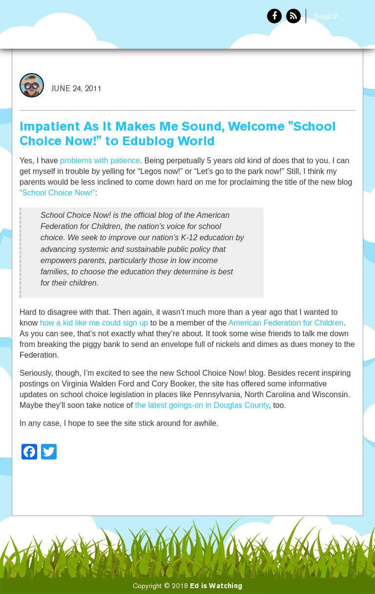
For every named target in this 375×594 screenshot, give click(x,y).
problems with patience (100, 160)
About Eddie (331, 81)
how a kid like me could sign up (94, 323)
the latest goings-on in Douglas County (202, 405)
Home (279, 81)
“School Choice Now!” (57, 193)
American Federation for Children (286, 323)
